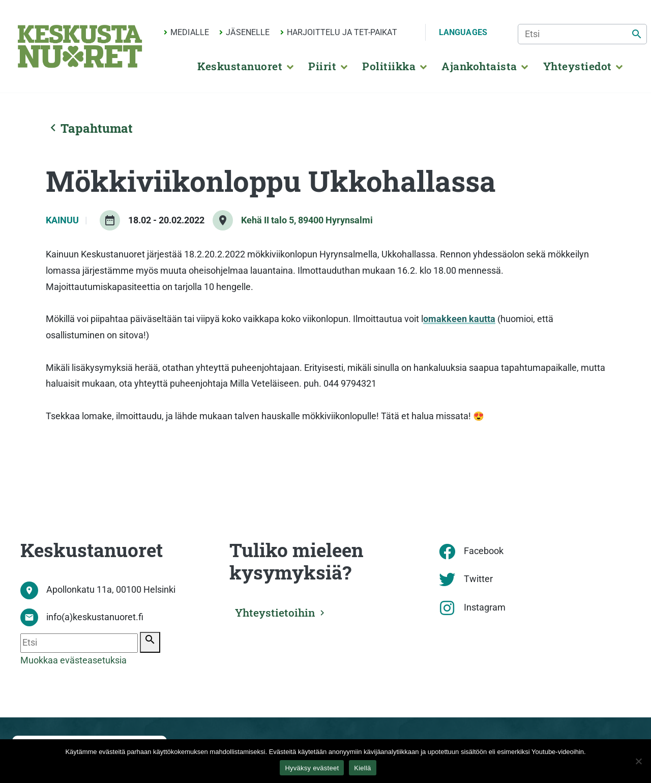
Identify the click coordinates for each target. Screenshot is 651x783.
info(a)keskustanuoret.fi (94, 617)
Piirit (322, 66)
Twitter (478, 579)
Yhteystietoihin (279, 611)
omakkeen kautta (459, 319)
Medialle (189, 32)
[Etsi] (582, 34)
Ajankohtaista (479, 66)
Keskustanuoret (239, 66)
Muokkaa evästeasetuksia (73, 660)
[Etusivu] (79, 46)
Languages (463, 32)
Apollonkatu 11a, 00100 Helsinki (110, 590)
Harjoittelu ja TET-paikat (342, 32)
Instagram (485, 607)
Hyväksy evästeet (312, 768)
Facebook (484, 551)
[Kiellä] (638, 761)
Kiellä (362, 768)
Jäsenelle (248, 32)
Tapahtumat (89, 128)
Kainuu (63, 220)
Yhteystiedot (577, 66)
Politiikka (389, 66)
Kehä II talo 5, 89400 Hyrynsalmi (307, 220)
